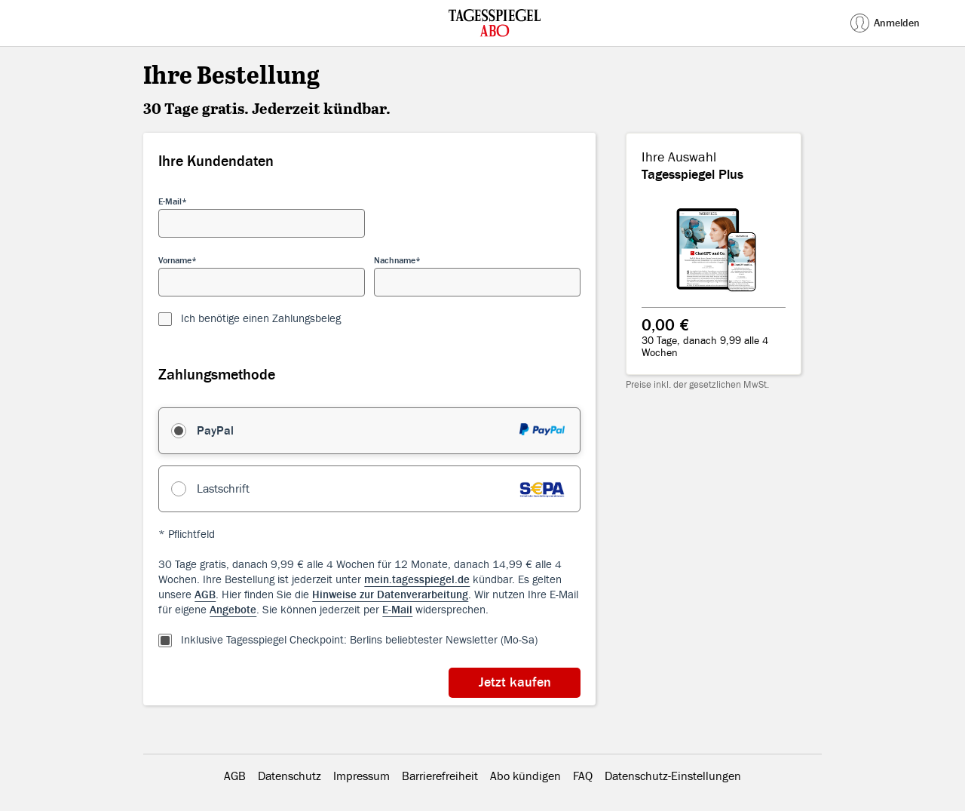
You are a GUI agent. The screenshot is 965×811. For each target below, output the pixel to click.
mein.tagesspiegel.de (417, 579)
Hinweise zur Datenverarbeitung (390, 594)
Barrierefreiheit (440, 776)
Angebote (233, 610)
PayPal (215, 431)
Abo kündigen (525, 776)
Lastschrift (223, 489)
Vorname (174, 260)
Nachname (394, 260)
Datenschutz (289, 776)
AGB (205, 594)
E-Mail (170, 201)
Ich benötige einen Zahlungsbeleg (261, 318)
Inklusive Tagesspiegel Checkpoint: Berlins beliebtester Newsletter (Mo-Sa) (359, 640)
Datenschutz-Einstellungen (673, 776)
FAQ (583, 776)
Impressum (361, 776)
